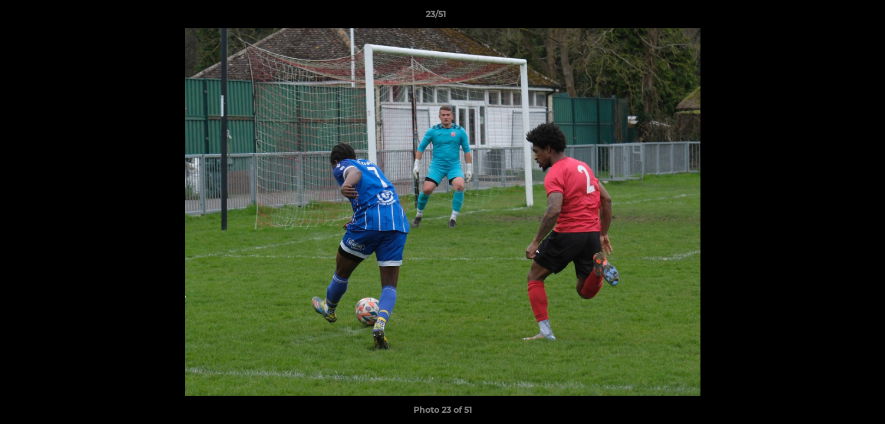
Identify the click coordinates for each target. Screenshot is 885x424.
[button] (835, 17)
